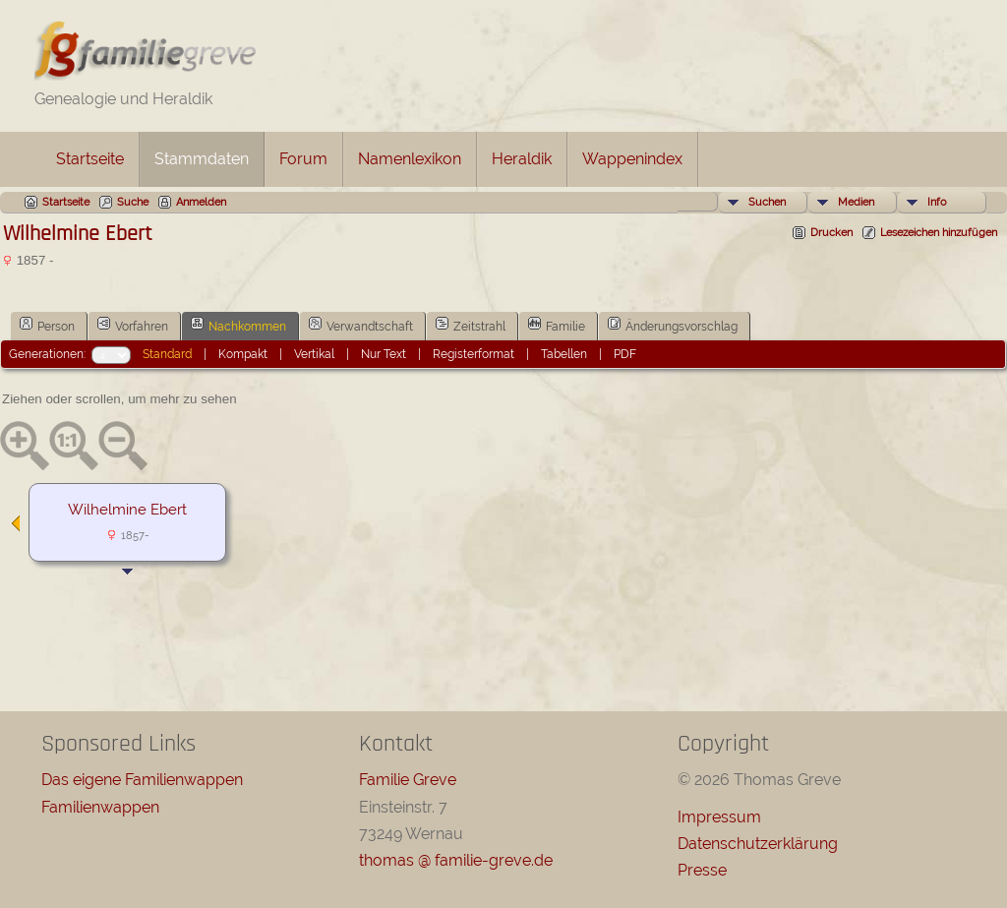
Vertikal (314, 354)
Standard (167, 354)
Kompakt (242, 354)
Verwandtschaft (361, 324)
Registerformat (473, 354)
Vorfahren (132, 324)
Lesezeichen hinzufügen (938, 232)
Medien (856, 202)
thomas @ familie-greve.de (456, 860)
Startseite (90, 159)
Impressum (719, 817)
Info (937, 202)
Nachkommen (238, 324)
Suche (132, 202)
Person (47, 324)
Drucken (831, 232)
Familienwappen (100, 807)
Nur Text (383, 354)
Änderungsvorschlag (673, 324)
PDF (625, 354)
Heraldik (522, 159)
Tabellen (564, 354)
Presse (702, 870)
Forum (303, 159)
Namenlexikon (409, 159)
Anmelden (201, 202)
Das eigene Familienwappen (142, 779)
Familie (556, 324)
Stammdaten (201, 159)
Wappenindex (632, 159)
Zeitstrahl (470, 324)
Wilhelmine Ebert (127, 509)
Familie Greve (407, 779)
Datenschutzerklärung (758, 843)
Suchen (767, 202)
